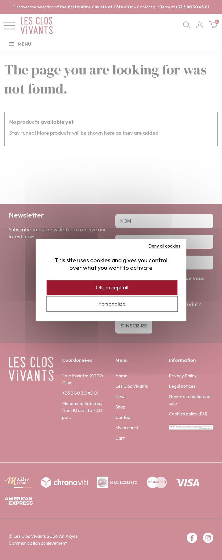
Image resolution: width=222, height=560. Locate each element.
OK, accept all (112, 287)
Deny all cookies (164, 246)
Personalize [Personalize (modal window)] (112, 304)
